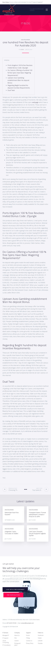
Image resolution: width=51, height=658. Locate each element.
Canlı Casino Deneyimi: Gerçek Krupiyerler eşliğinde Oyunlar (37, 533)
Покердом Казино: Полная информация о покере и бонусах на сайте (37, 514)
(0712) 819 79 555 (17, 576)
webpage (35, 102)
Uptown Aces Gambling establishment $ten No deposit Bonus (18, 80)
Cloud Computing (6, 641)
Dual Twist (11, 90)
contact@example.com (13, 578)
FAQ (15, 638)
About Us (17, 635)
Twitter (40, 638)
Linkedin (40, 640)
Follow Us (40, 632)
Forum (28, 635)
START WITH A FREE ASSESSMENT (15, 589)
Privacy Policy (29, 643)
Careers (16, 640)
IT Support (5, 638)
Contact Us (29, 640)
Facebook (40, 635)
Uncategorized (25, 39)
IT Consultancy (6, 645)
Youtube (40, 643)
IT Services (5, 632)
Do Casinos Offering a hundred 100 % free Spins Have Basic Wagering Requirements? (20, 72)
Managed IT (6, 635)
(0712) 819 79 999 (33, 576)
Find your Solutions (13, 595)
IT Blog (28, 638)
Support (28, 632)
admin (22, 49)
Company (17, 632)
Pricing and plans (17, 644)
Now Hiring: (6, 2)
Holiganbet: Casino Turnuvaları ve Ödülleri (11, 532)
